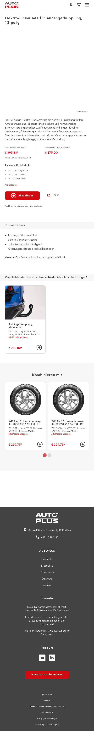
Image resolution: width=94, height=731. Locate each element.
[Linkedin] (52, 658)
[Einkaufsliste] (78, 5)
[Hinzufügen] (39, 384)
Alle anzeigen (11, 222)
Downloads (47, 572)
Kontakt (47, 701)
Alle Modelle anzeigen (18, 374)
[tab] (45, 492)
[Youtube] (42, 658)
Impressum (47, 695)
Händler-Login (47, 713)
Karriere (47, 585)
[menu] (87, 4)
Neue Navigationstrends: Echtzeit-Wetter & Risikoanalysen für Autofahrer (47, 609)
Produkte (47, 559)
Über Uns (47, 579)
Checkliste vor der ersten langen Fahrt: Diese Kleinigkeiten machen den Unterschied (47, 621)
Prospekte (47, 566)
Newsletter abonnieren (47, 674)
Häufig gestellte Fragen (47, 719)
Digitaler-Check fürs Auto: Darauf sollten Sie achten (47, 633)
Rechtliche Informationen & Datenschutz (47, 707)
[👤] (71, 5)
